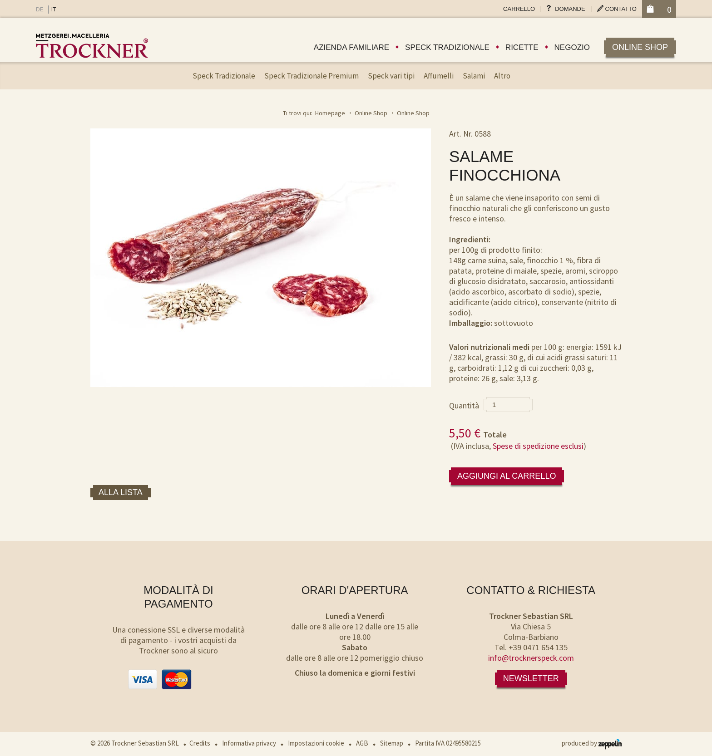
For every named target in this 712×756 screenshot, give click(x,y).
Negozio (572, 47)
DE (40, 9)
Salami (474, 76)
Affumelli (439, 76)
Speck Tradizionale (224, 76)
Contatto (621, 8)
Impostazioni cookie (316, 743)
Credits (199, 743)
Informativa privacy (249, 743)
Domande (570, 8)
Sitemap (391, 743)
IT (53, 9)
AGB (362, 743)
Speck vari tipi (391, 76)
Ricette (522, 47)
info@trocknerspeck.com (531, 658)
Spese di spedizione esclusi (538, 446)
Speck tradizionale (447, 47)
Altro (502, 76)
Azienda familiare (351, 47)
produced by (592, 743)
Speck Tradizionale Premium (311, 76)
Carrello (519, 8)
